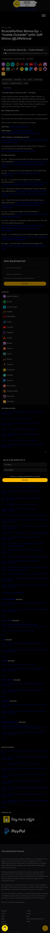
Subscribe (25, 480)
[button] (46, 452)
